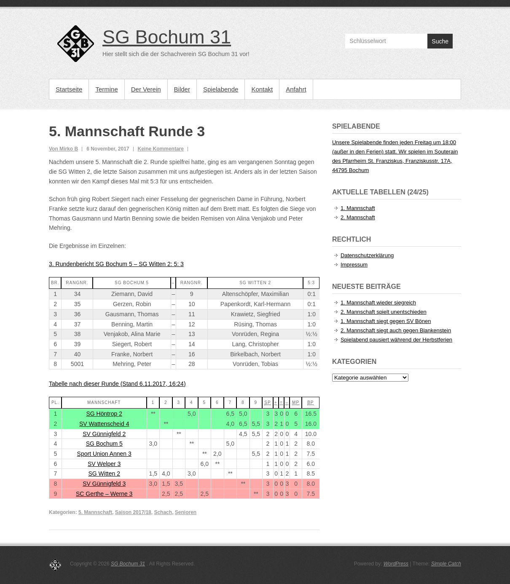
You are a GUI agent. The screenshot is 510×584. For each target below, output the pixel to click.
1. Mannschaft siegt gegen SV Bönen (386, 321)
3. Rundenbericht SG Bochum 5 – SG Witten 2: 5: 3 (116, 264)
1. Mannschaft (358, 208)
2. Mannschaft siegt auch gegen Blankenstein (396, 330)
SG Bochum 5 (104, 443)
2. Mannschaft (358, 217)
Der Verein (146, 89)
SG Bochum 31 (166, 37)
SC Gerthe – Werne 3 (104, 493)
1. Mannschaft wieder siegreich (378, 302)
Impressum (354, 264)
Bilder (182, 89)
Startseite (69, 89)
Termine (106, 89)
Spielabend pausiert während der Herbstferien (396, 339)
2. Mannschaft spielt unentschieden (384, 312)
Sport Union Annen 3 (104, 453)
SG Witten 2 (104, 473)
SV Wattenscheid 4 (104, 423)
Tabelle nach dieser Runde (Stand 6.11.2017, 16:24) (117, 383)
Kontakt (262, 89)
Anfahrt (296, 89)
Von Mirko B (63, 149)
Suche (440, 41)
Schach (163, 512)
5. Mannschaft (95, 512)
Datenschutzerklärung (367, 255)
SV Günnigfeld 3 (104, 483)
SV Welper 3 (104, 463)
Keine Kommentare (161, 149)
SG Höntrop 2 (104, 413)
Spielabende (220, 89)
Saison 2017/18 (133, 512)
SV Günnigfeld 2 (104, 434)
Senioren (185, 512)
